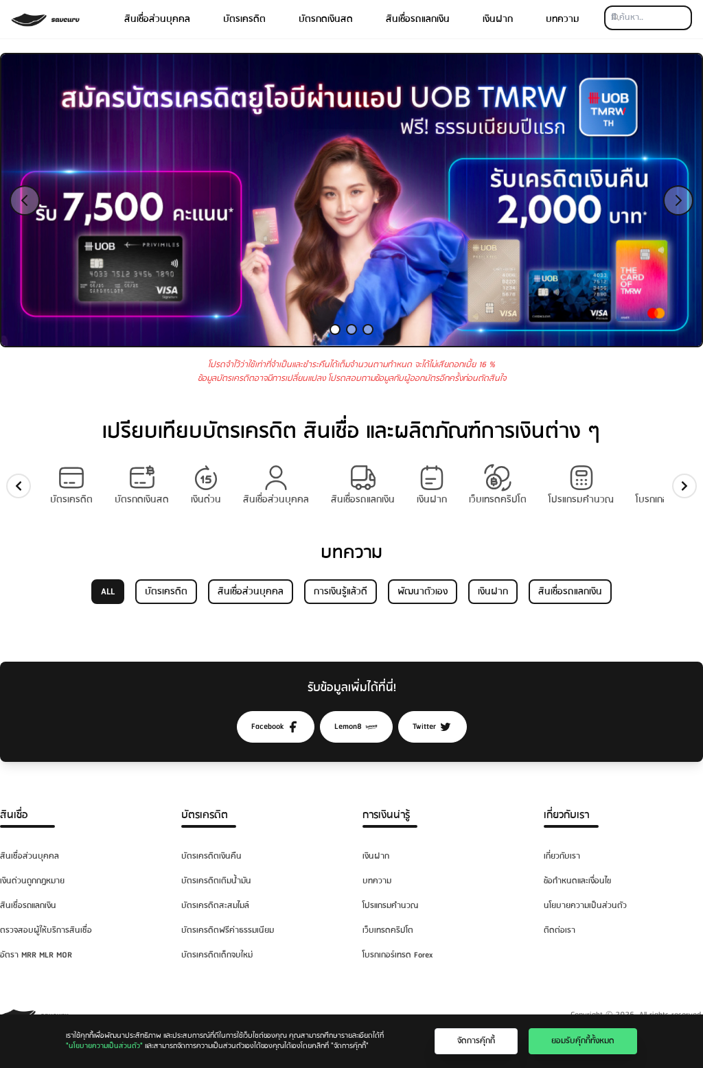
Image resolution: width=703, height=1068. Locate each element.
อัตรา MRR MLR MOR (36, 955)
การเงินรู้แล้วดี (340, 591)
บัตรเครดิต (244, 19)
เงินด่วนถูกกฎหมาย (32, 881)
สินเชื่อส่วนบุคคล (157, 19)
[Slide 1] (335, 329)
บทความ (562, 19)
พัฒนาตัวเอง (422, 591)
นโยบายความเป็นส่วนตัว (585, 905)
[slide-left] (18, 486)
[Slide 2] (351, 329)
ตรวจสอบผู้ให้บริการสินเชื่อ (46, 930)
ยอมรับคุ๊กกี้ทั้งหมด (582, 1041)
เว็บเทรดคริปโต (387, 930)
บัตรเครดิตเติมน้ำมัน (216, 881)
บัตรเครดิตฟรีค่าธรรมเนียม (227, 930)
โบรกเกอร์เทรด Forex (397, 955)
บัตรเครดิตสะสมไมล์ (215, 905)
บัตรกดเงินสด (326, 19)
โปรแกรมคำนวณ (390, 905)
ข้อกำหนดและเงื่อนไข (577, 881)
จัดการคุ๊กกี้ (476, 1041)
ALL (108, 591)
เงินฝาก (498, 19)
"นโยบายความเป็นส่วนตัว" (104, 1046)
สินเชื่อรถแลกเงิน (418, 19)
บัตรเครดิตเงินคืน (211, 856)
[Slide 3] (368, 329)
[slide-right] (684, 486)
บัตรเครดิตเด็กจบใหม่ (217, 955)
